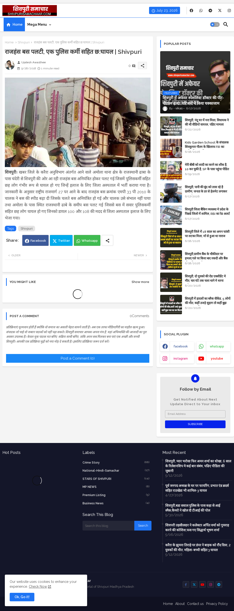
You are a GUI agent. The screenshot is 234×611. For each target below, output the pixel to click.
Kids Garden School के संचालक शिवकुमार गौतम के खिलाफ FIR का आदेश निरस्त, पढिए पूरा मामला (207, 147)
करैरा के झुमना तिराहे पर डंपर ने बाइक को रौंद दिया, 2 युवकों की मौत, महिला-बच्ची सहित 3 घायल (198, 547)
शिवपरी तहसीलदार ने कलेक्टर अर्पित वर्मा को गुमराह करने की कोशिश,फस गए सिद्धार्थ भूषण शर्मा (197, 527)
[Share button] (107, 240)
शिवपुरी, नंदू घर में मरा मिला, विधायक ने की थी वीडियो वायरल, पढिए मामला (207, 122)
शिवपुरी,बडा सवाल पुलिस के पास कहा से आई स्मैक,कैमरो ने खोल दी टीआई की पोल (192, 508)
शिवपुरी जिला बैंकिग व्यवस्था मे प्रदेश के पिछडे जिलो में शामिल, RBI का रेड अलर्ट (207, 212)
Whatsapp (90, 240)
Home (18, 24)
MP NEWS (116, 487)
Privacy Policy (217, 604)
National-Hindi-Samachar (116, 470)
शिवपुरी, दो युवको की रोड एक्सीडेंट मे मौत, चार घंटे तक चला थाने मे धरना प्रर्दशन (205, 280)
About (180, 604)
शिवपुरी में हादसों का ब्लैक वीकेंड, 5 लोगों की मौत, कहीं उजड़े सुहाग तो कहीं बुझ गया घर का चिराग (207, 303)
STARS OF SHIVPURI (116, 479)
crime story (116, 462)
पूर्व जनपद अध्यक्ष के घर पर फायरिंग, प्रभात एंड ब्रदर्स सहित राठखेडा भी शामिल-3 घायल (197, 488)
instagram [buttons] (181, 358)
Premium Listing (116, 495)
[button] (215, 24)
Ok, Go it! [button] (22, 597)
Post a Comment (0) (78, 358)
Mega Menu (37, 24)
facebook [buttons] (181, 346)
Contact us (195, 604)
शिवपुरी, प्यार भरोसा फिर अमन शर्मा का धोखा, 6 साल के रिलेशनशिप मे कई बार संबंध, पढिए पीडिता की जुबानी (198, 466)
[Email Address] (195, 414)
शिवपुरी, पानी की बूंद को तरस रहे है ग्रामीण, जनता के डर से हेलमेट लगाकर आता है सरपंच (206, 191)
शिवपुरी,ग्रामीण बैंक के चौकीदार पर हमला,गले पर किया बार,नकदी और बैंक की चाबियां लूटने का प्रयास (206, 258)
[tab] (14, 24)
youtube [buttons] (217, 358)
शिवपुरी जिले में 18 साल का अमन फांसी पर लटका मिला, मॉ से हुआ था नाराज (207, 234)
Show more (140, 282)
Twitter (64, 240)
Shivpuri (24, 42)
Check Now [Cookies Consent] (38, 586)
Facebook (38, 240)
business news (116, 503)
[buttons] (192, 10)
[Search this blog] (108, 526)
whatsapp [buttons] (217, 346)
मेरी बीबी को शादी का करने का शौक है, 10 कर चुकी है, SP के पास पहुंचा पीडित (207, 167)
